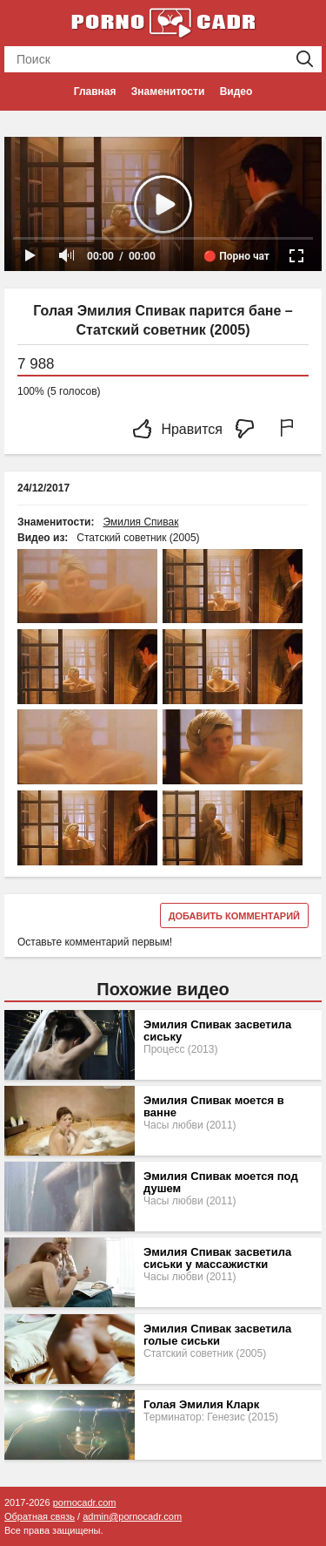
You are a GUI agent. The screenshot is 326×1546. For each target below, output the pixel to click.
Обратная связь (39, 1516)
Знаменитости (167, 91)
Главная (95, 91)
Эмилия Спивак (140, 522)
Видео (236, 91)
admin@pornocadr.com (132, 1516)
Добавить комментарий (234, 916)
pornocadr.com (84, 1502)
